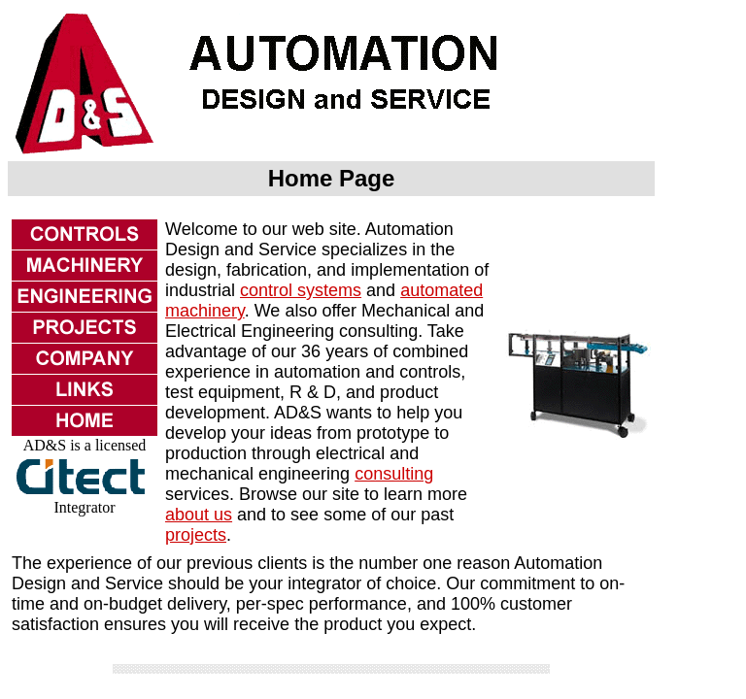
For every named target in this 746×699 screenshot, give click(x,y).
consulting (394, 473)
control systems (300, 290)
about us (198, 514)
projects (195, 535)
